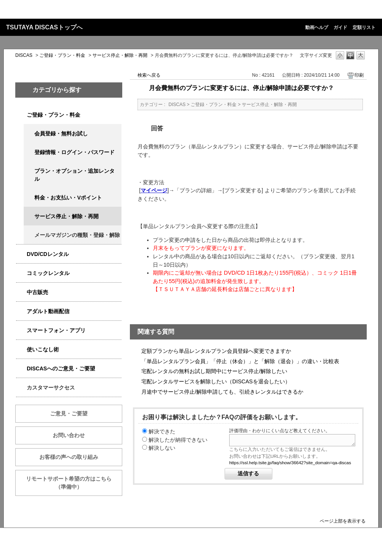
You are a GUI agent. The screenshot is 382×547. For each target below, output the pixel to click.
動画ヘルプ (316, 27)
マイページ (154, 190)
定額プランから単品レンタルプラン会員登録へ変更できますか (216, 351)
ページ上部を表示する (343, 520)
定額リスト (364, 27)
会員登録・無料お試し (61, 133)
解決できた (162, 431)
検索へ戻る (149, 75)
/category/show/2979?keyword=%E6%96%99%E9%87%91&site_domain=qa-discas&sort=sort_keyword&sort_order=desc (21, 115)
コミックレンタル (48, 273)
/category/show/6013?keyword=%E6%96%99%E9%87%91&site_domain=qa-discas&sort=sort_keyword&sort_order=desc (21, 292)
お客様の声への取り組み (68, 457)
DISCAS (23, 55)
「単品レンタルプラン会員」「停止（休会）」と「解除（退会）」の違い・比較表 (240, 361)
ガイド (340, 27)
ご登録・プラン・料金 (62, 55)
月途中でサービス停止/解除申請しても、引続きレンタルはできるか (222, 392)
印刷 (359, 75)
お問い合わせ (69, 435)
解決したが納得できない (178, 440)
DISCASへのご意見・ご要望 (61, 368)
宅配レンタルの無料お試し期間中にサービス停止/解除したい (214, 371)
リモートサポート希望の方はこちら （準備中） (74, 483)
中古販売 (37, 292)
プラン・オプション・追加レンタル (74, 175)
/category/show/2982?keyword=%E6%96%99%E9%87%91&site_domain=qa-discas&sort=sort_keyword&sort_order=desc (21, 331)
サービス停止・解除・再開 (119, 55)
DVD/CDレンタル (48, 254)
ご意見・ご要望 (68, 413)
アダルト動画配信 (48, 311)
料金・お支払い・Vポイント (68, 198)
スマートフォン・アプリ (56, 330)
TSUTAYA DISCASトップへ (44, 27)
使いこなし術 (43, 349)
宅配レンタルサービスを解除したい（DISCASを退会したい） (215, 381)
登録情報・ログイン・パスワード (74, 152)
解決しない (162, 448)
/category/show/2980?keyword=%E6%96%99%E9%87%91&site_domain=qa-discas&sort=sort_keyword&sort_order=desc (21, 254)
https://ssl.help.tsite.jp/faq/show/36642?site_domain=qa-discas (290, 462)
